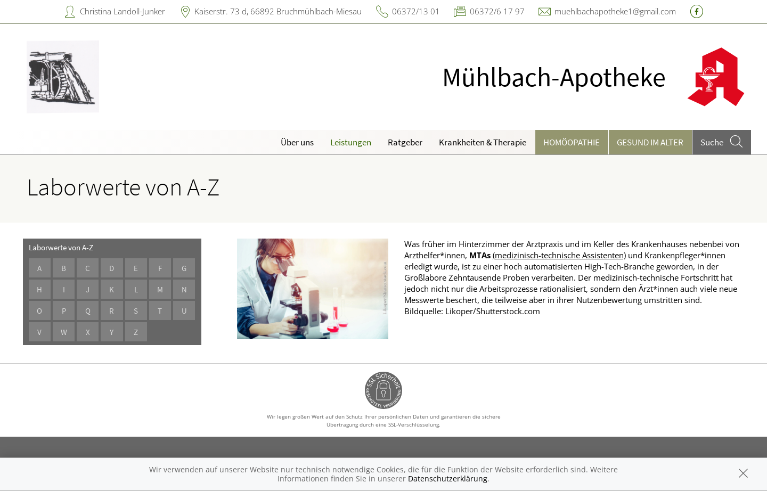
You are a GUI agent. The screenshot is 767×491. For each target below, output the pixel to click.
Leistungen (350, 142)
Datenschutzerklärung (447, 478)
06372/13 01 (416, 11)
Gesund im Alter (650, 142)
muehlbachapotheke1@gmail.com (615, 11)
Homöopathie (571, 142)
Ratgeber (405, 142)
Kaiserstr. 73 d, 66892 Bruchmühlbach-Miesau (278, 11)
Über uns (297, 142)
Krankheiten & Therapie (482, 142)
